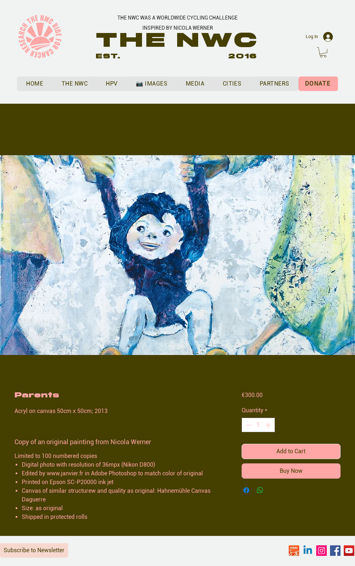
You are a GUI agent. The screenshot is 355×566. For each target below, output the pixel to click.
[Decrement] (248, 425)
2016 (242, 56)
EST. (108, 56)
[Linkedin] (307, 550)
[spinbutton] (258, 425)
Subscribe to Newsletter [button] (34, 550)
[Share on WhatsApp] (260, 490)
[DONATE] (318, 84)
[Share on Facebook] (246, 490)
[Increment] (269, 425)
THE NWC (177, 40)
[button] (323, 52)
